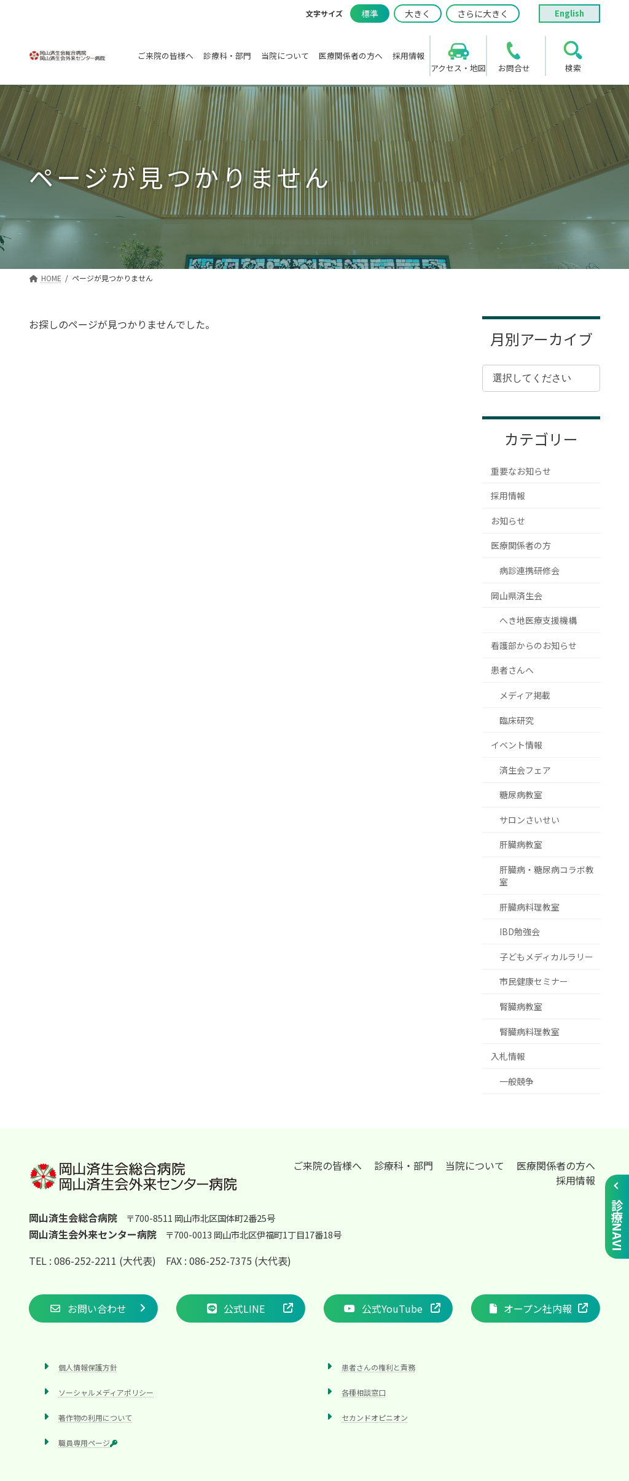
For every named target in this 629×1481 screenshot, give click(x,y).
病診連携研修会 (529, 570)
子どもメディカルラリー (546, 956)
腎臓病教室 (520, 1006)
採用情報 (508, 495)
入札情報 (508, 1056)
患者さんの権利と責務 (378, 1366)
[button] (93, 1308)
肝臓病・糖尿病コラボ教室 (546, 875)
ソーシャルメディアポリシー (106, 1391)
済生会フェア (525, 770)
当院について (474, 1165)
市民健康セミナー (533, 981)
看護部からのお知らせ (534, 645)
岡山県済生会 (516, 595)
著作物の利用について (95, 1417)
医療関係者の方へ (556, 1165)
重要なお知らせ (521, 471)
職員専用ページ (87, 1442)
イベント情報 (516, 745)
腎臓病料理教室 (529, 1031)
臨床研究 (516, 720)
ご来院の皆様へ (327, 1165)
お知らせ (508, 521)
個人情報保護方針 (87, 1366)
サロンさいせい (529, 820)
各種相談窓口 (364, 1391)
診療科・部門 (403, 1165)
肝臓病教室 (520, 844)
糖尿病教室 (520, 794)
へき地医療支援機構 (538, 620)
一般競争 (516, 1081)
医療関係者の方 (521, 545)
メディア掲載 (524, 695)
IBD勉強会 (519, 931)
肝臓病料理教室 (529, 907)
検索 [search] (573, 68)
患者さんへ (512, 670)
